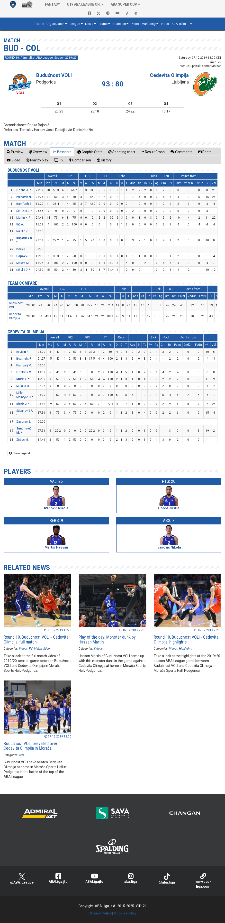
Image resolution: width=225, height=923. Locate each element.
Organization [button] (55, 24)
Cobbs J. (22, 190)
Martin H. (22, 217)
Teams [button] (103, 24)
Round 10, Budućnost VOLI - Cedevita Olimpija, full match (36, 639)
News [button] (89, 24)
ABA (22, 755)
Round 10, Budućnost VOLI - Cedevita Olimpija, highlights (186, 639)
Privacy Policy (100, 913)
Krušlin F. (22, 352)
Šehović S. (23, 211)
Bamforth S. (24, 203)
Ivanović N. (24, 197)
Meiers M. (22, 263)
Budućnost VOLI (54, 75)
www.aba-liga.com (203, 880)
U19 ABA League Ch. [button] (84, 4)
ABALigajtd (94, 878)
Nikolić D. (22, 269)
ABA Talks (178, 24)
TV (190, 24)
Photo (135, 24)
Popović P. (23, 256)
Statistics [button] (119, 24)
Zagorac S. (23, 421)
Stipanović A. (24, 410)
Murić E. (21, 379)
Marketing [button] (149, 24)
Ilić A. (20, 224)
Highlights (185, 648)
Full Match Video (39, 648)
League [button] (75, 24)
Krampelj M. (24, 365)
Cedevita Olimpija (169, 75)
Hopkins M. (24, 372)
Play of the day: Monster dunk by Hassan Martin (107, 639)
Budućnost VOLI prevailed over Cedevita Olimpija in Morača (30, 746)
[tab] (15, 152)
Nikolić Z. (22, 231)
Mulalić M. (23, 386)
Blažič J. (21, 404)
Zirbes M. (22, 439)
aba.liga (130, 878)
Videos (23, 648)
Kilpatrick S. (24, 238)
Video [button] (165, 24)
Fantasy (52, 4)
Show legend (19, 453)
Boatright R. (24, 358)
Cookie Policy (125, 913)
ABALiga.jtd (58, 878)
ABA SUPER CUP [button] (124, 4)
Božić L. (21, 249)
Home (40, 24)
